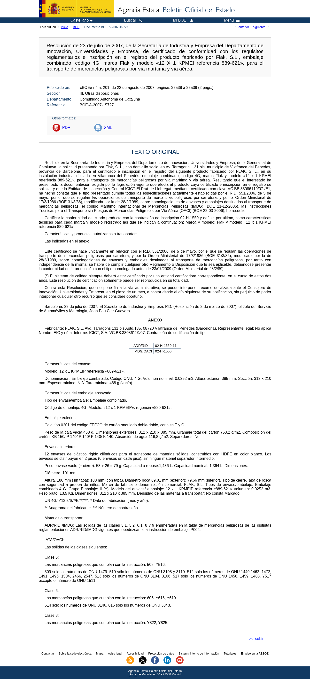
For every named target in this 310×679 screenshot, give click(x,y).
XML (108, 127)
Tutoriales (230, 653)
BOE (76, 27)
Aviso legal (115, 653)
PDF (66, 127)
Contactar (47, 653)
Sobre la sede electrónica (75, 653)
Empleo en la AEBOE (255, 653)
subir (259, 639)
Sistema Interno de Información (199, 653)
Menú (232, 20)
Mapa (99, 653)
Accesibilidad (135, 653)
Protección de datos (161, 653)
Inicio (64, 27)
